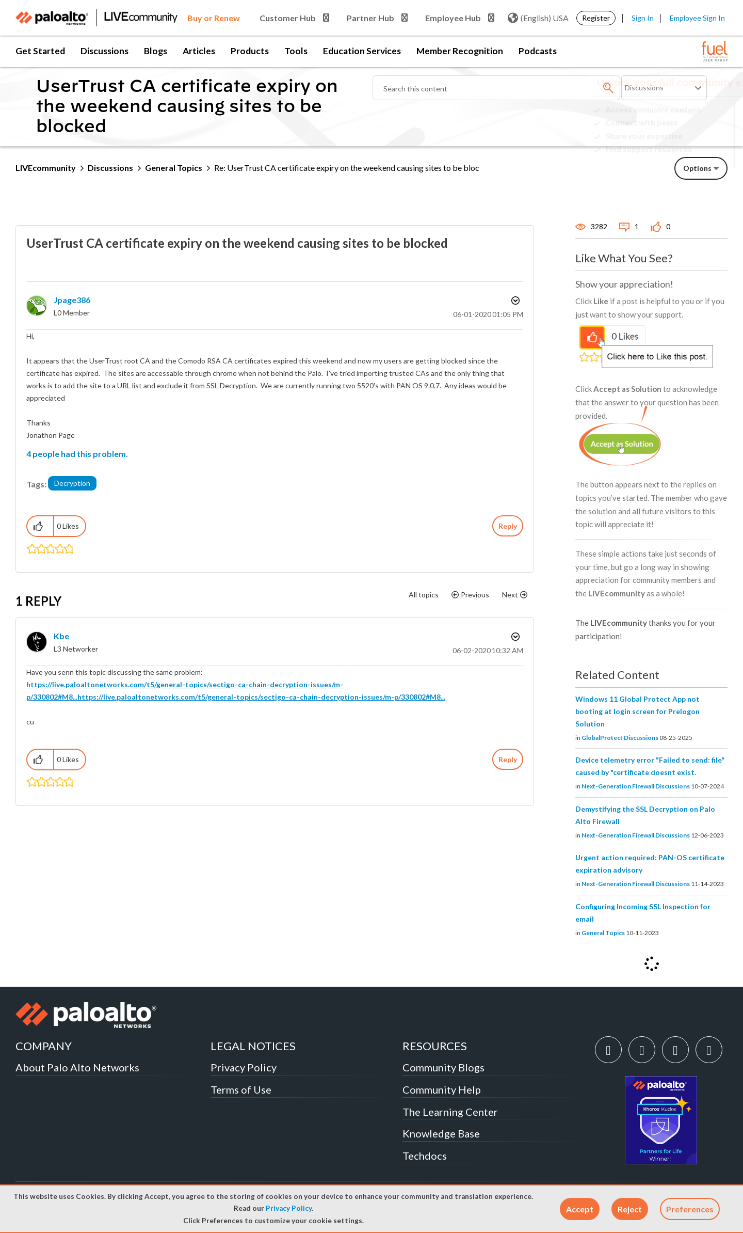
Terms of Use (241, 1089)
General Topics (173, 167)
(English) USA (538, 18)
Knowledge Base (441, 1133)
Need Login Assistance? (681, 158)
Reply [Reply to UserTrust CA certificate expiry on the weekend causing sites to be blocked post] (507, 525)
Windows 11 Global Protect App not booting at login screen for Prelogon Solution (637, 711)
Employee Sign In (697, 17)
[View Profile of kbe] (61, 636)
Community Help (441, 1089)
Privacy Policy (289, 1208)
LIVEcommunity (45, 167)
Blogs (155, 50)
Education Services (362, 50)
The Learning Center (450, 1111)
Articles (199, 50)
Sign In (643, 17)
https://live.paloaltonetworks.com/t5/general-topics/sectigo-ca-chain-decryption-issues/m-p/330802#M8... (261, 696)
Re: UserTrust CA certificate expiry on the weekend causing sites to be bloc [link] (346, 167)
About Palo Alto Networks (77, 1067)
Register (596, 17)
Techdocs (424, 1155)
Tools (296, 50)
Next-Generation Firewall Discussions (636, 786)
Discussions (104, 50)
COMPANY (43, 1046)
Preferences (690, 1209)
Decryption (72, 483)
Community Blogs (443, 1067)
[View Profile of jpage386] (72, 300)
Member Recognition (459, 50)
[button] (580, 1209)
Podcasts (538, 50)
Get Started (40, 50)
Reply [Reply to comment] (507, 759)
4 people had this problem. (77, 454)
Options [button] (514, 300)
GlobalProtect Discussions (620, 737)
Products (250, 50)
